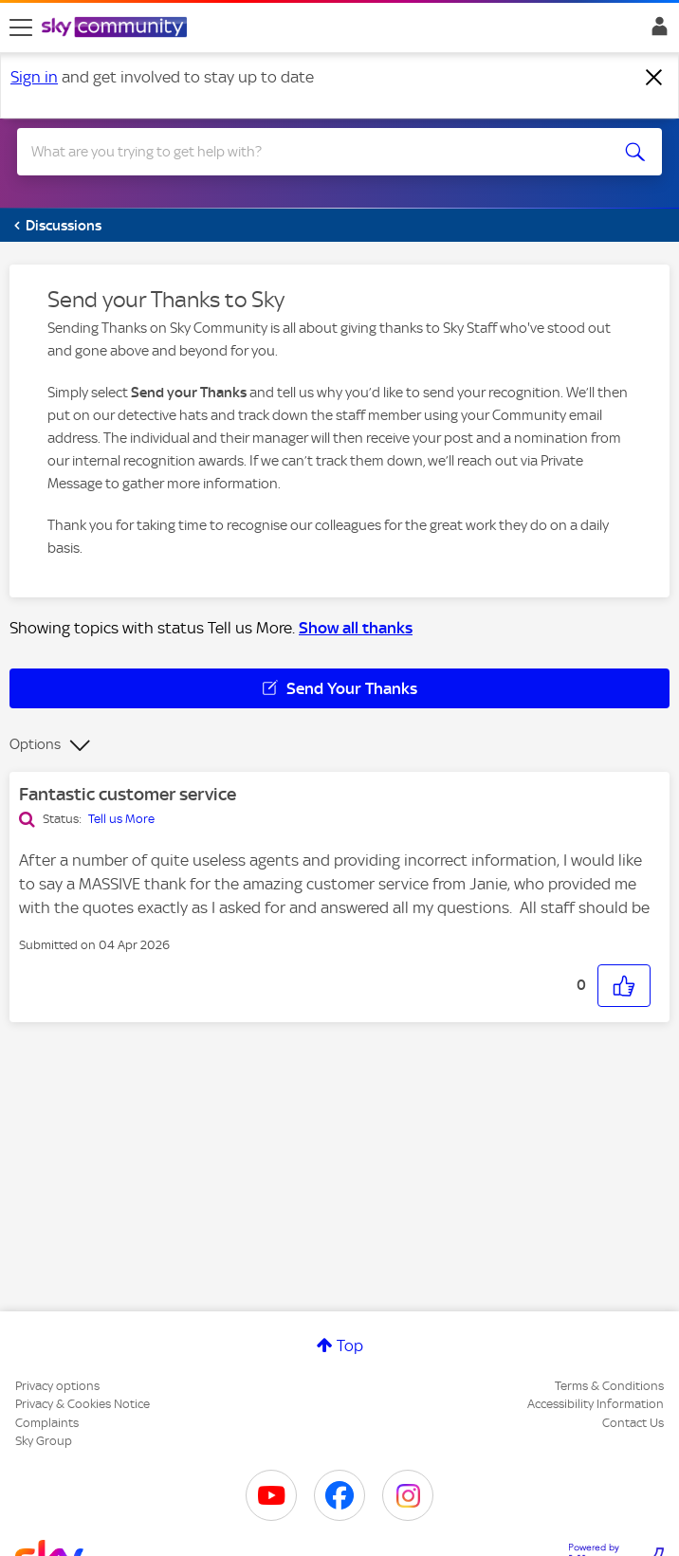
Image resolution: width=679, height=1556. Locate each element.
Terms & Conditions (609, 1386)
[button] (624, 985)
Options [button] (35, 744)
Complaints (47, 1423)
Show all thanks (356, 627)
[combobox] (307, 151)
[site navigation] (20, 27)
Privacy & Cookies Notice (82, 1404)
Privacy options (57, 1386)
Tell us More (121, 819)
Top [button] (350, 1345)
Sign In (656, 31)
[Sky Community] (116, 28)
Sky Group (43, 1441)
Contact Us (633, 1423)
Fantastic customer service (127, 794)
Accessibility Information (595, 1404)
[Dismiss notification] (654, 78)
